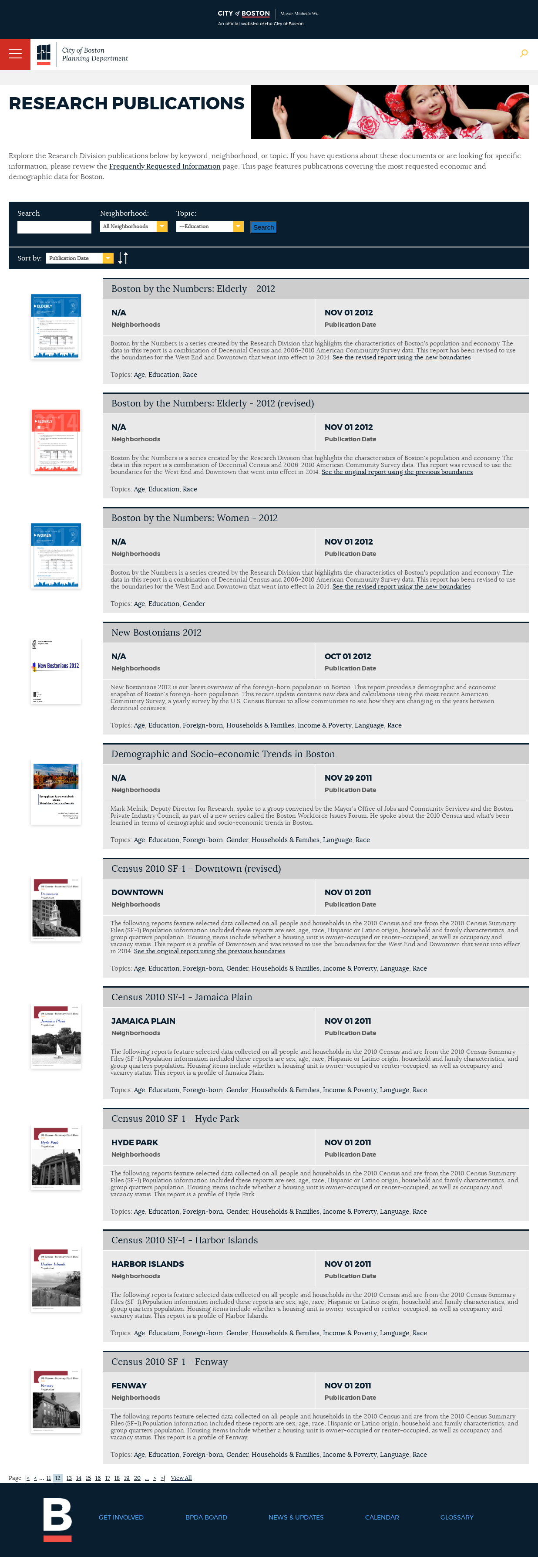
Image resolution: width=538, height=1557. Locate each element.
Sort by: (29, 258)
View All (181, 1478)
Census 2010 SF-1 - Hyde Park (175, 1119)
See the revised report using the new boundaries (402, 358)
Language (369, 725)
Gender (194, 604)
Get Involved (121, 1518)
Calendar (382, 1518)
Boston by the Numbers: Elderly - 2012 (193, 289)
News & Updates (296, 1518)
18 (117, 1478)
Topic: (186, 213)
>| (163, 1478)
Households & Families (260, 725)
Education (163, 375)
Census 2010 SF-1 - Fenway (169, 1362)
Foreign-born (203, 725)
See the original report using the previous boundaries (397, 472)
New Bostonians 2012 (156, 632)
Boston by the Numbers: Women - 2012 (194, 518)
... (147, 1478)
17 (107, 1478)
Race (190, 375)
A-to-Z (123, 258)
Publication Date (69, 258)
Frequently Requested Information (165, 166)
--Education (193, 226)
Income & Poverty (324, 725)
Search (28, 213)
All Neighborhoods (125, 226)
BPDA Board (206, 1518)
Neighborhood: (124, 213)
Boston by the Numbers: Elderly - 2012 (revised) (212, 403)
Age (139, 375)
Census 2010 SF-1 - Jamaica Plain (181, 997)
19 (127, 1478)
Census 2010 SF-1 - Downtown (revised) (196, 868)
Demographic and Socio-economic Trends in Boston (223, 754)
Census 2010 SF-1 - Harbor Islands (184, 1240)
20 (137, 1478)
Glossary (457, 1518)
